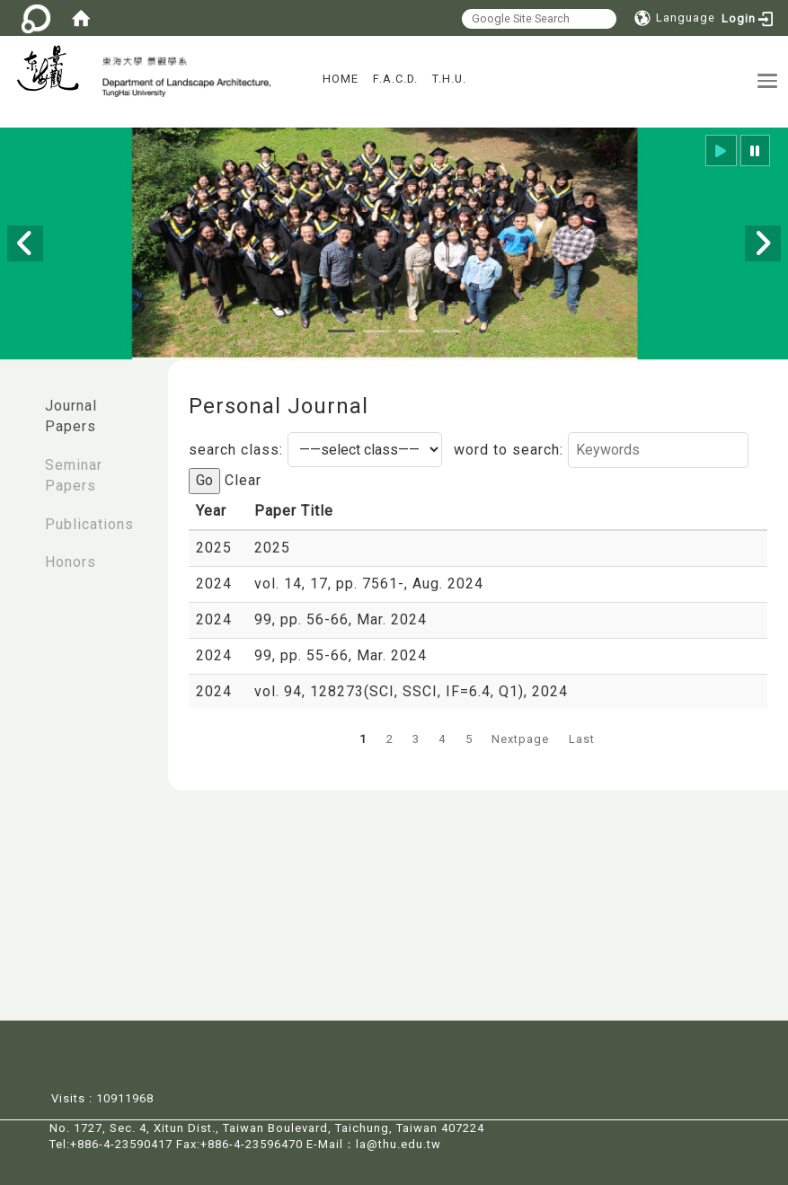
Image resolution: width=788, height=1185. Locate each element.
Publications (89, 524)
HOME (341, 78)
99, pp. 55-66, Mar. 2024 (340, 655)
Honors (70, 561)
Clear (243, 480)
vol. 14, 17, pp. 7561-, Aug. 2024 (368, 583)
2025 (272, 547)
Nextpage (520, 739)
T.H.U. (449, 78)
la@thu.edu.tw (398, 1144)
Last (582, 739)
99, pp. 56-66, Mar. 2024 (340, 619)
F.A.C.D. (395, 78)
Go (204, 480)
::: (18, 396)
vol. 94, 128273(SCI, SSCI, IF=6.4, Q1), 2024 (411, 691)
